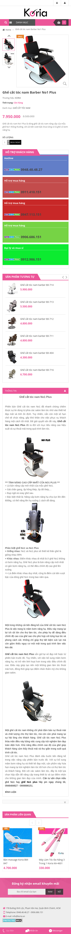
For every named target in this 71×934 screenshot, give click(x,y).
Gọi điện (8, 930)
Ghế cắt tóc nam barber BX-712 (37, 318)
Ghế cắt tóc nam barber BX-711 (37, 335)
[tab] (35, 391)
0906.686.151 (31, 237)
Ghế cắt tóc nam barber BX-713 (37, 301)
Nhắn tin (31, 930)
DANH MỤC (22, 22)
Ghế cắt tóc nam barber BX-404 (37, 352)
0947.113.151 (31, 214)
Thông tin (11, 390)
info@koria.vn (18, 916)
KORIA (18, 98)
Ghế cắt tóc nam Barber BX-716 (37, 369)
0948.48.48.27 (31, 169)
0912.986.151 (31, 259)
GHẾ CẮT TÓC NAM (21, 108)
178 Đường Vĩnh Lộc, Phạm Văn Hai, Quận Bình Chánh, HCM (33, 908)
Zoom (65, 83)
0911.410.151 (31, 192)
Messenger (55, 930)
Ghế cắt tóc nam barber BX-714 (37, 284)
